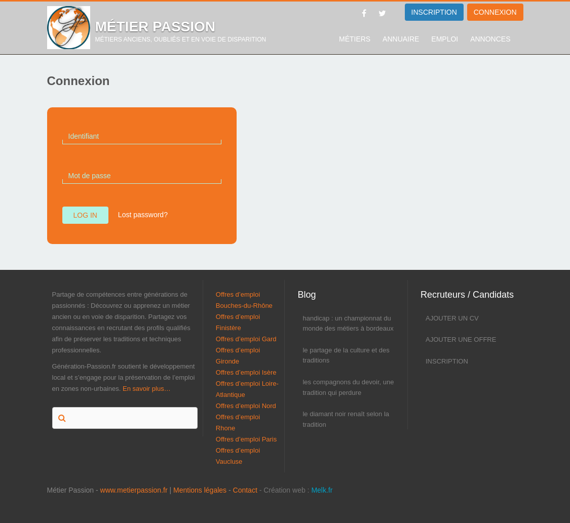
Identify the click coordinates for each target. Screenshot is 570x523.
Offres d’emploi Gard (246, 339)
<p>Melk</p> (12, 500)
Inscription (447, 361)
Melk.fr (321, 490)
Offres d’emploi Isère (246, 372)
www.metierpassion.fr (134, 490)
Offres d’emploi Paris (246, 439)
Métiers (354, 39)
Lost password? (143, 215)
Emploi (444, 39)
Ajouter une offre (461, 339)
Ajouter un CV (452, 318)
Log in (85, 215)
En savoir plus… (147, 388)
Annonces (490, 39)
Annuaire (401, 39)
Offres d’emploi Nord (246, 406)
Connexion (495, 12)
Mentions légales (199, 490)
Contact (245, 490)
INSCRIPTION (434, 12)
